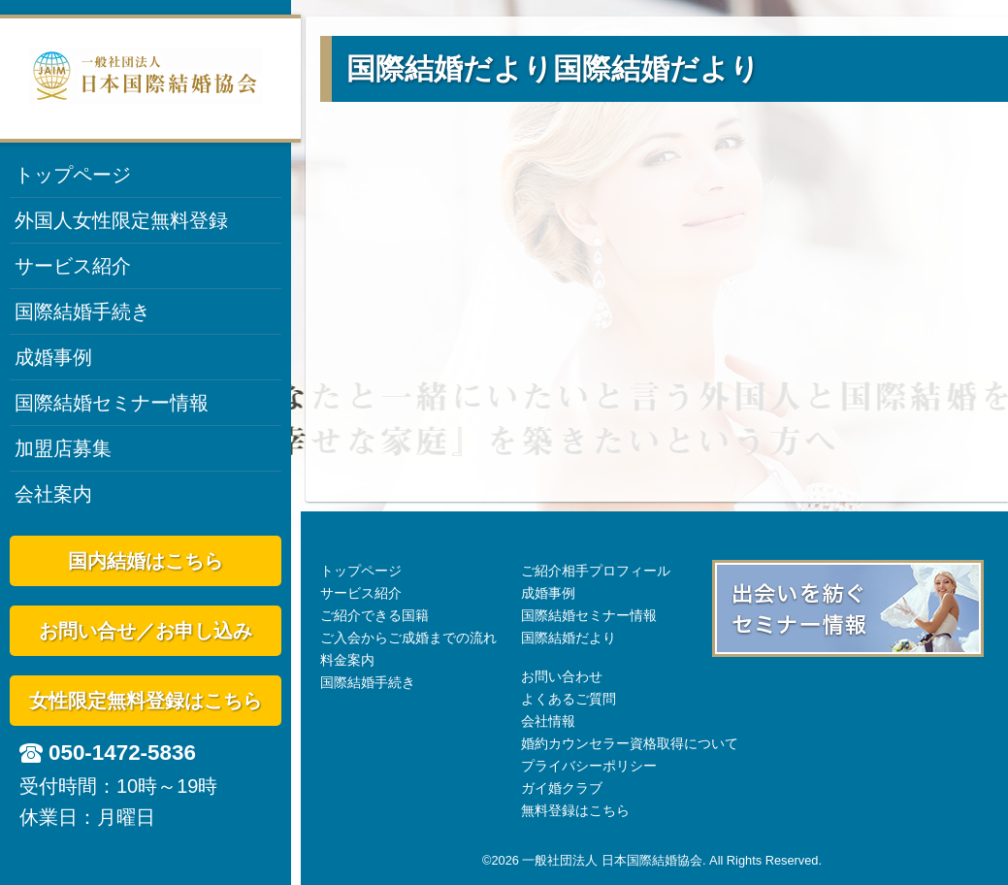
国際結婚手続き (82, 311)
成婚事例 (53, 357)
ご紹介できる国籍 (374, 615)
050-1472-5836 (122, 752)
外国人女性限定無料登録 (121, 220)
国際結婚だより (568, 637)
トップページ (73, 174)
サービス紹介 (73, 266)
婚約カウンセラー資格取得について (629, 743)
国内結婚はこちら (145, 561)
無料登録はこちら (575, 810)
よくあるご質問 (568, 698)
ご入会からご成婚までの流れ (408, 637)
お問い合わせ (561, 676)
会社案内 (53, 494)
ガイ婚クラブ (561, 788)
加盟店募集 (63, 448)
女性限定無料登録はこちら (145, 700)
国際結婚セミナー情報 (112, 402)
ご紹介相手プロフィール (595, 570)
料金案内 (347, 660)
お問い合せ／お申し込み (145, 630)
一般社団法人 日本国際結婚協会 (612, 860)
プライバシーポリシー (589, 765)
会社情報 (548, 721)
